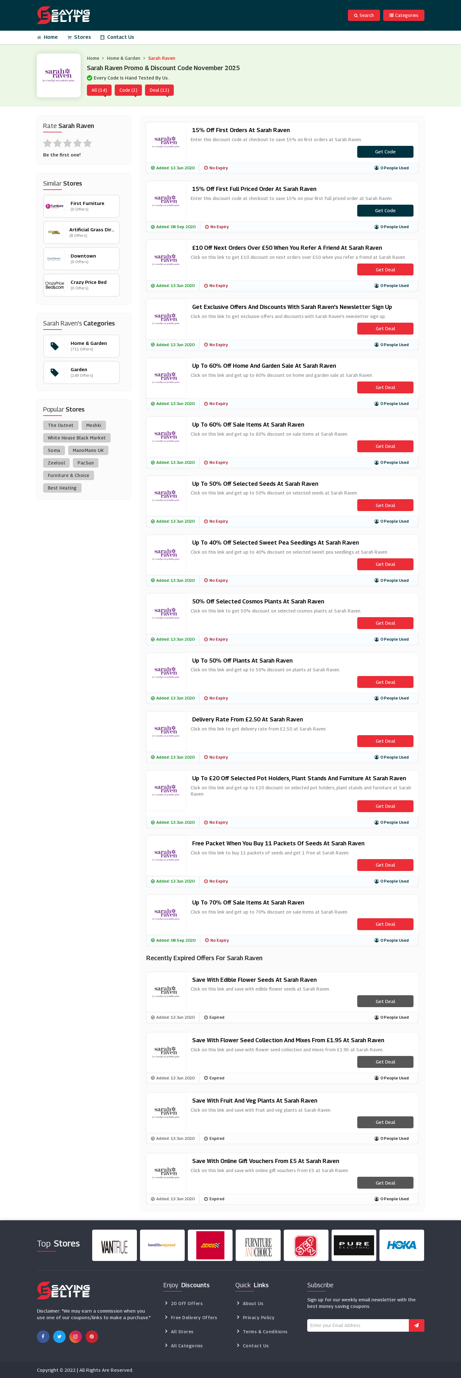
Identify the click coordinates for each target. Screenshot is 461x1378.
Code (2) (128, 90)
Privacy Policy (259, 1317)
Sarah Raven (161, 58)
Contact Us (117, 37)
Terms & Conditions (265, 1331)
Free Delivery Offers (194, 1317)
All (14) (99, 90)
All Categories (187, 1345)
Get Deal (385, 269)
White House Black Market (77, 437)
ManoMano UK (88, 450)
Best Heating (62, 487)
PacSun (86, 462)
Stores (79, 37)
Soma (54, 450)
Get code (385, 151)
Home (47, 37)
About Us (253, 1303)
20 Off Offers (187, 1303)
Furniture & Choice (68, 475)
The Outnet (61, 425)
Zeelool (56, 462)
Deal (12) (159, 90)
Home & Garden (123, 58)
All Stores (182, 1331)
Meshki (93, 425)
